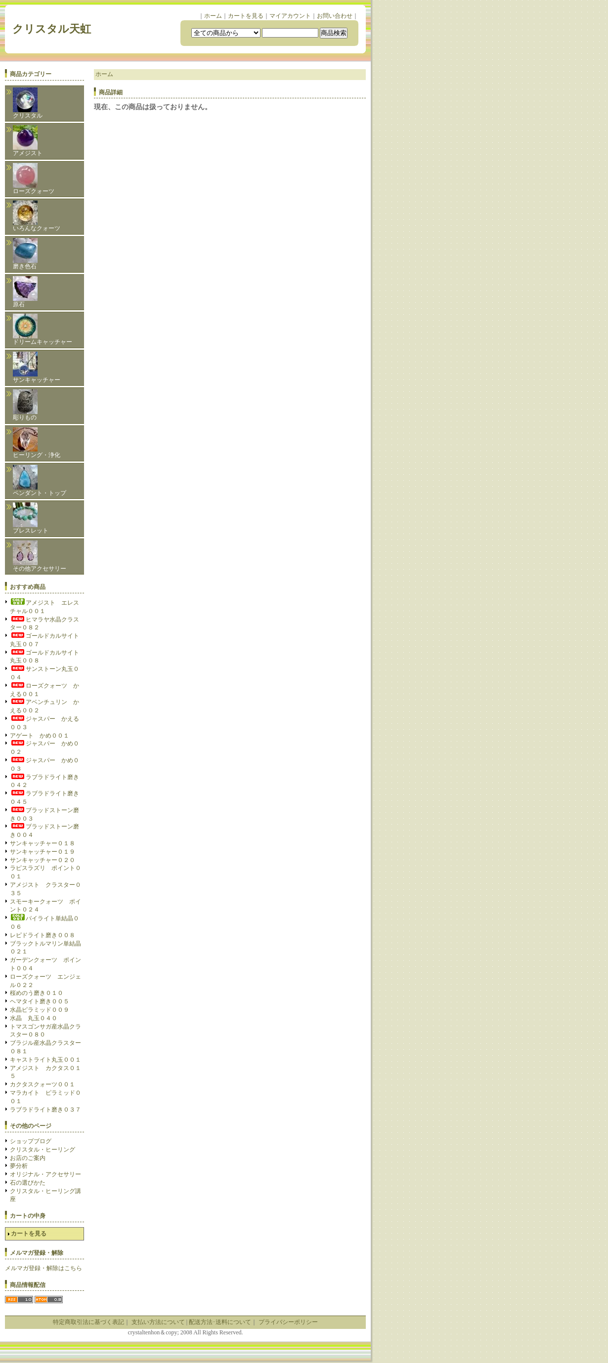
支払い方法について (158, 1322)
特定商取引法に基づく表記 (88, 1322)
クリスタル (28, 103)
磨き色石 (25, 254)
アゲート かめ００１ (39, 735)
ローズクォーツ (33, 179)
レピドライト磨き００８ (42, 935)
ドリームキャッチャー (42, 329)
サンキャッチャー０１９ (42, 851)
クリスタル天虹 (57, 29)
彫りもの (25, 405)
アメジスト (28, 141)
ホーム (213, 15)
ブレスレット (30, 518)
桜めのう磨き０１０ (36, 993)
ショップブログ (30, 1141)
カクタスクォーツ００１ (42, 1084)
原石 (25, 292)
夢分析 (19, 1165)
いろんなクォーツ (36, 216)
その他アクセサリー (39, 556)
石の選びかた (27, 1182)
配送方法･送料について (220, 1322)
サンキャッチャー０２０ (42, 860)
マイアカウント (290, 15)
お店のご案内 (27, 1158)
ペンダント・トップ (39, 480)
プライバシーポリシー (288, 1322)
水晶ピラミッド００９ (39, 1009)
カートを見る (245, 15)
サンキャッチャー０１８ (42, 843)
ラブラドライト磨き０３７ (45, 1109)
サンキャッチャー (36, 367)
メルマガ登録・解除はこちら (43, 1268)
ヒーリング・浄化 (36, 442)
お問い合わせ (334, 15)
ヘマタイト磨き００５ (39, 1001)
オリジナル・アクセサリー (45, 1174)
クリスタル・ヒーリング (42, 1149)
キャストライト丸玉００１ (45, 1059)
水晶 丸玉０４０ (33, 1018)
